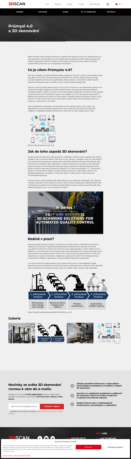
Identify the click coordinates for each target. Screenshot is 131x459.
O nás (47, 4)
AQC (89, 168)
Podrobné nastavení (115, 447)
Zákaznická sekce (95, 4)
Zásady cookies (7, 455)
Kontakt (80, 4)
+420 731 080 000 (106, 438)
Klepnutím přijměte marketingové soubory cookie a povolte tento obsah (65, 213)
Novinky (69, 4)
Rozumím (88, 447)
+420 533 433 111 (76, 438)
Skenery (19, 12)
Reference (58, 4)
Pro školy (111, 12)
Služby (65, 12)
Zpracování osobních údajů (22, 455)
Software (42, 12)
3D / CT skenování (88, 12)
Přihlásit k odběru (52, 406)
